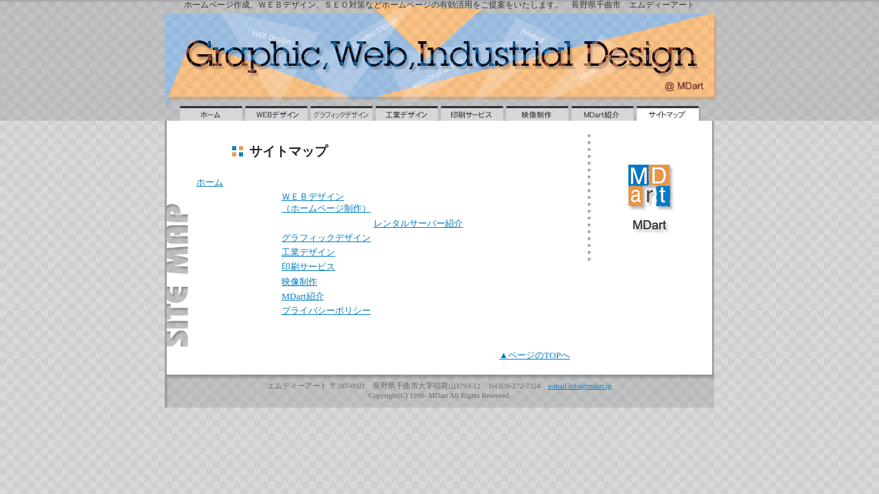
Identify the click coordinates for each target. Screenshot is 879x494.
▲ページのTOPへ (534, 355)
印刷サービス (308, 266)
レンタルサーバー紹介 (418, 223)
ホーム (209, 182)
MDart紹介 (303, 296)
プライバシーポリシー (326, 310)
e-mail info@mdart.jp (580, 386)
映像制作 (299, 282)
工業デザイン (308, 252)
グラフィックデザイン (326, 238)
